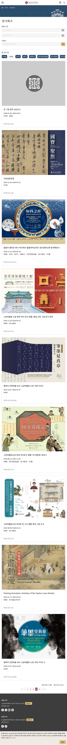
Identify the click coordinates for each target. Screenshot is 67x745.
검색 (63, 44)
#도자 (18, 56)
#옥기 (25, 56)
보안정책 (13, 738)
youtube (9, 710)
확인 (62, 742)
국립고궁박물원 (31, 2)
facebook (2, 710)
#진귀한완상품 (43, 56)
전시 (6, 8)
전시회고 (12, 8)
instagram (6, 710)
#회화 (11, 56)
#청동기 (32, 56)
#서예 (4, 56)
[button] (60, 2)
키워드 (4, 41)
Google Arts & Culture (12, 710)
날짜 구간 (5, 26)
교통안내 (28, 703)
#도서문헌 (54, 56)
